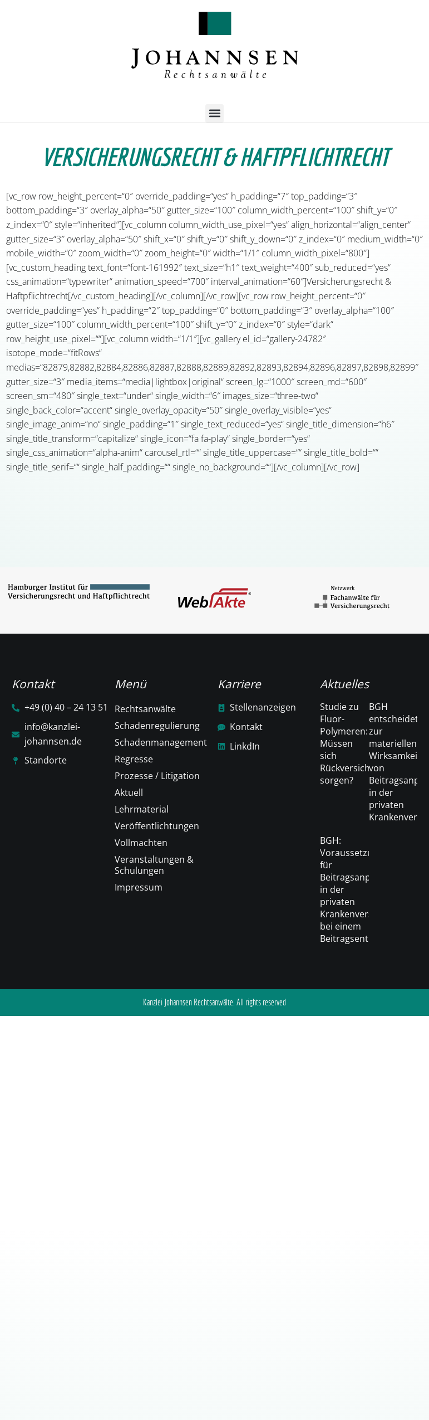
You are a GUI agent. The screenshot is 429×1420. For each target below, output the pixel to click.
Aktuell (129, 792)
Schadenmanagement (161, 742)
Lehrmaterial (142, 809)
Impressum (138, 887)
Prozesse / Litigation (157, 776)
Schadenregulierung (157, 725)
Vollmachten (141, 843)
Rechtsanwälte (145, 709)
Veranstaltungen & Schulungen (154, 865)
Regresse (134, 759)
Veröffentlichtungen (157, 826)
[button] (214, 113)
